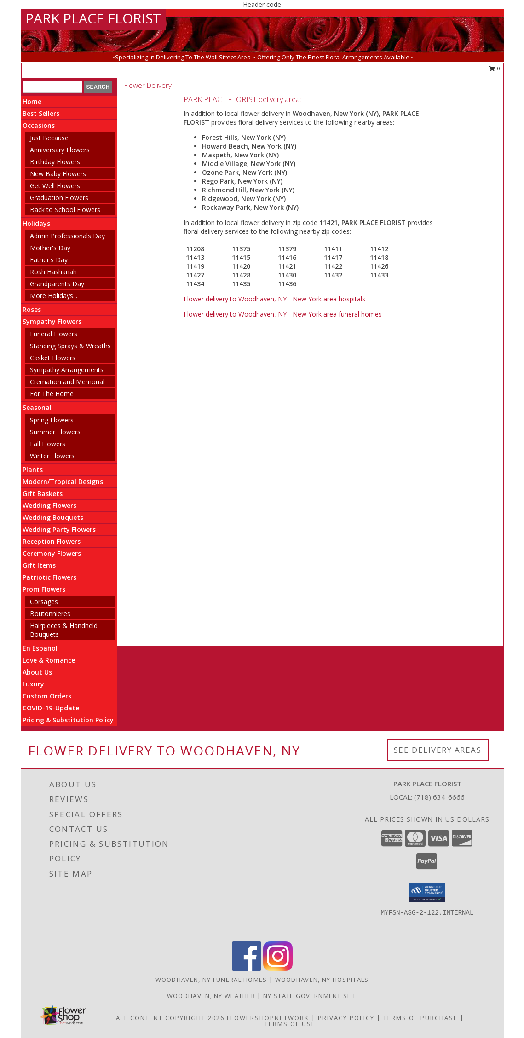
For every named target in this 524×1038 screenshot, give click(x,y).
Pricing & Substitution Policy (68, 719)
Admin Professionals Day (67, 235)
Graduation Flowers (59, 197)
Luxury (33, 684)
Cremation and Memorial (67, 381)
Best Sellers (41, 113)
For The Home (52, 393)
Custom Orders (47, 696)
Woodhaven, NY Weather (211, 996)
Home (32, 101)
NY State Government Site (310, 996)
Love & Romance (49, 660)
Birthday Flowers (55, 161)
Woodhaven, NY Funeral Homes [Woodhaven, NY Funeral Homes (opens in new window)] (211, 979)
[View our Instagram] (278, 968)
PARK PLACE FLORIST (93, 18)
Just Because (49, 137)
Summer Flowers (55, 431)
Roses (32, 309)
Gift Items (39, 565)
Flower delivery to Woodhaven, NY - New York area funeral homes (283, 314)
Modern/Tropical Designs (63, 481)
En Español (40, 648)
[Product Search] (52, 87)
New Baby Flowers (58, 173)
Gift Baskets (43, 493)
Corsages (44, 601)
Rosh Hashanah (53, 271)
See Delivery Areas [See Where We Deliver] (438, 749)
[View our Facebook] (246, 968)
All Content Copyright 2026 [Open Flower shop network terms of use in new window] (170, 1018)
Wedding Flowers (49, 505)
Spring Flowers (52, 419)
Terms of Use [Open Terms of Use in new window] (290, 1024)
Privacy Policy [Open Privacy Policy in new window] (346, 1018)
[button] (427, 892)
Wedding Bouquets (53, 517)
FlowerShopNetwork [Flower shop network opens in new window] (268, 1018)
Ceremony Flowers (52, 553)
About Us (37, 672)
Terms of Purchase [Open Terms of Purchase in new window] (420, 1018)
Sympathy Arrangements (67, 369)
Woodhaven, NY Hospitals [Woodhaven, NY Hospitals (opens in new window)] (322, 979)
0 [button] (495, 68)
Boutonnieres (50, 613)
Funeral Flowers (53, 333)
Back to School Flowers (65, 209)
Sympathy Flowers (52, 321)
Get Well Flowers (55, 185)
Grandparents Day (57, 283)
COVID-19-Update (51, 708)
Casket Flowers (52, 357)
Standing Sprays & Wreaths (70, 345)
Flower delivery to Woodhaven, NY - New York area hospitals (274, 298)
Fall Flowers (47, 443)
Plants (33, 469)
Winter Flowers (52, 455)
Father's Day (49, 259)
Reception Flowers (52, 541)
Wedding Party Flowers (59, 529)
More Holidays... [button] (53, 295)
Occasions (39, 125)
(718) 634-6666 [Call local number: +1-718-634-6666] (439, 797)
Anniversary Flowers (60, 149)
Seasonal (37, 407)
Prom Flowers (44, 589)
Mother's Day (50, 247)
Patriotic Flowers (49, 577)
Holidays (36, 223)
